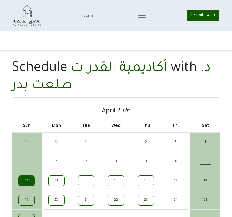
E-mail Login (203, 15)
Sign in (88, 15)
